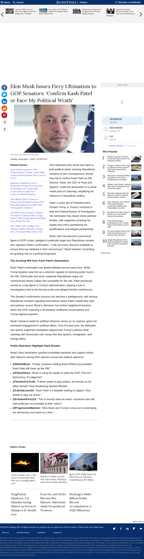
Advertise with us (23, 533)
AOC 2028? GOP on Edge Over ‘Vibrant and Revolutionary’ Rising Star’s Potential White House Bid (26, 229)
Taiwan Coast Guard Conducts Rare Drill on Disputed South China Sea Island (119, 186)
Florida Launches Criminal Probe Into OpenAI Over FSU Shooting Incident (118, 159)
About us (5, 533)
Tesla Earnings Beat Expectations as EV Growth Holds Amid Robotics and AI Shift (118, 224)
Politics (83, 2)
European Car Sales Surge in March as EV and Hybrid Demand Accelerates (118, 214)
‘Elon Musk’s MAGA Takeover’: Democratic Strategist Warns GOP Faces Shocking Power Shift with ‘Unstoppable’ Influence (27, 203)
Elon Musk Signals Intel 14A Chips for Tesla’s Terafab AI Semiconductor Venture (118, 195)
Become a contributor (130, 2)
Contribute (41, 533)
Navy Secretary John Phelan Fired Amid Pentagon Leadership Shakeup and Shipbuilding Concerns (118, 205)
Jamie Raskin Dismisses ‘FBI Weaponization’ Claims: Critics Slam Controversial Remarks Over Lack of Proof (28, 173)
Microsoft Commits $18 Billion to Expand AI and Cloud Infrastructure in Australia (118, 178)
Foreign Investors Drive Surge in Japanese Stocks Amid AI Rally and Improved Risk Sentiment (118, 168)
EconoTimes (105, 253)
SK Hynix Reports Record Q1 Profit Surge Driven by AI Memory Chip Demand (118, 233)
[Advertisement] (72, 60)
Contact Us (57, 533)
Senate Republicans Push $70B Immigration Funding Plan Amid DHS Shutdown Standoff (117, 243)
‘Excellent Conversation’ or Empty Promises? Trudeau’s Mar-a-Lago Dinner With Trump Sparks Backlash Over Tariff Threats (28, 216)
